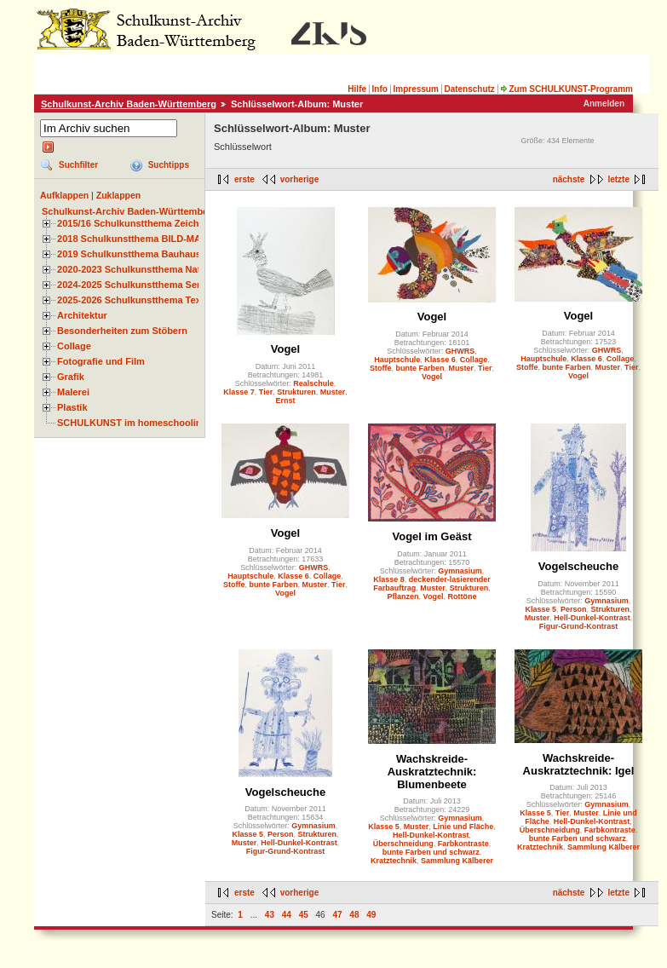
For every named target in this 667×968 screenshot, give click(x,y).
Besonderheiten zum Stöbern (122, 331)
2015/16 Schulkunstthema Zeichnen (136, 223)
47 (337, 914)
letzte (618, 179)
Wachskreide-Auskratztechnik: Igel (579, 764)
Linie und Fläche (463, 826)
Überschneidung (403, 843)
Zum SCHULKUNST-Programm (566, 89)
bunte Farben (420, 368)
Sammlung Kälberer (457, 860)
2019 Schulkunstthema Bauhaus (129, 254)
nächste (569, 179)
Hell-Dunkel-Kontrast (592, 618)
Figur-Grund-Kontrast (578, 626)
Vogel (285, 349)
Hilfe (357, 89)
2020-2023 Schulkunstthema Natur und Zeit (153, 269)
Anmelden (604, 103)
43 (269, 914)
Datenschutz (469, 89)
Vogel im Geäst (432, 536)
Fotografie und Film (101, 361)
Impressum (415, 89)
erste (244, 179)
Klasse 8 (389, 579)
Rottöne (461, 596)
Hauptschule (397, 359)
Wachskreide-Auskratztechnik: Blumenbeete (432, 771)
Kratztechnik (394, 860)
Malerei (73, 392)
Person (574, 609)
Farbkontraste (463, 843)
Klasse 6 (440, 359)
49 (371, 914)
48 (354, 914)
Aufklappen (64, 195)
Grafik (70, 377)
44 (286, 914)
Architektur (82, 315)
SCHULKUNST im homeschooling (132, 423)
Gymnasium (460, 571)
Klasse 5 (540, 609)
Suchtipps (168, 165)
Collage (74, 346)
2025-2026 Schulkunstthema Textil (133, 300)
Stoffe (381, 368)
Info (380, 89)
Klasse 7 (239, 392)
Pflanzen (403, 596)
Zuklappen (118, 195)
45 (303, 914)
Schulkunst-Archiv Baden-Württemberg (128, 104)
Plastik (72, 407)
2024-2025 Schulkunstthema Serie (133, 284)
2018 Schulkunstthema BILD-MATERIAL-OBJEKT (166, 238)
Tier (266, 392)
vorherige (299, 179)
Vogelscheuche (578, 566)
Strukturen (296, 392)
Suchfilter (78, 165)
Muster (333, 392)
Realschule (313, 383)
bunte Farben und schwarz (431, 852)
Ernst (285, 400)
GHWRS (460, 351)
